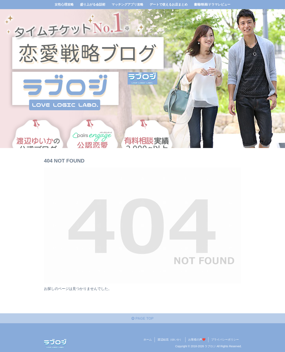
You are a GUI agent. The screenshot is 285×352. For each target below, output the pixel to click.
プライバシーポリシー (225, 339)
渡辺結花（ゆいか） (170, 339)
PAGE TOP (142, 318)
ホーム (147, 339)
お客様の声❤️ (196, 339)
